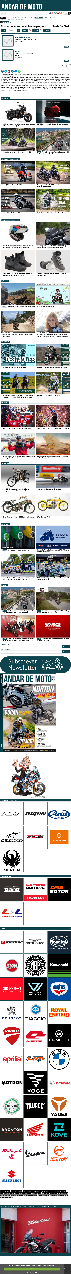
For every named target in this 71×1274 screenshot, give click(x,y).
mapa (11, 22)
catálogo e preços (11, 17)
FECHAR (32, 1269)
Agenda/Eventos (16, 1191)
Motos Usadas (5, 1191)
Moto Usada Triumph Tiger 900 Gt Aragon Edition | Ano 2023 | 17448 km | (35, 1229)
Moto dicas (5, 524)
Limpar (3, 30)
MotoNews (5, 98)
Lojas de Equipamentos (60, 1193)
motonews (55, 17)
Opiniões (4, 281)
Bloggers (64, 1195)
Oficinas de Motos (35, 1193)
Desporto (4, 402)
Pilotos (3, 1197)
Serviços (9, 1197)
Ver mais (66, 46)
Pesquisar (66, 647)
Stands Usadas (23, 1193)
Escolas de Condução (45, 1195)
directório (6, 22)
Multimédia (5, 342)
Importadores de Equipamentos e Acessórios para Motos (19, 1195)
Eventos (4, 585)
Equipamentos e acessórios (10, 220)
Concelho (47, 30)
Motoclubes (56, 1195)
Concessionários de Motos (9, 1193)
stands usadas (47, 17)
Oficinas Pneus (47, 1193)
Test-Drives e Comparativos (10, 159)
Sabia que (5, 463)
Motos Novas (27, 1191)
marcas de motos (29, 17)
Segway (25, 30)
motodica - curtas (19, 20)
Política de (32, 1272)
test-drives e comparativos (7, 20)
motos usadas (20, 17)
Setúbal (35, 30)
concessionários (39, 17)
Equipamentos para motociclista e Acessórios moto (49, 1191)
